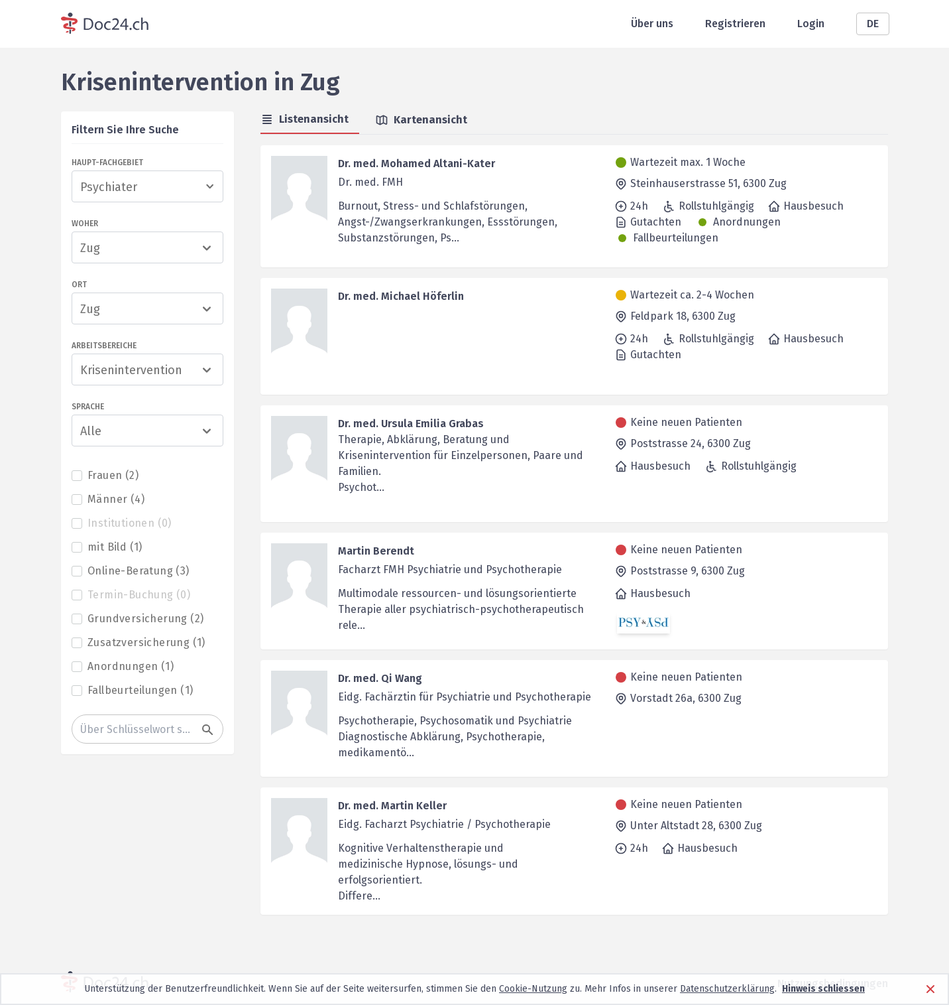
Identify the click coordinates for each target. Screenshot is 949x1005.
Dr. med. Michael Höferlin (401, 296)
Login (810, 23)
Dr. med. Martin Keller (392, 805)
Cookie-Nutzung (533, 988)
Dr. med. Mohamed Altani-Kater (416, 163)
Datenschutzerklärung (727, 988)
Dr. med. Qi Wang (380, 678)
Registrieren (735, 23)
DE (873, 23)
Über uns (652, 23)
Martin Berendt (376, 551)
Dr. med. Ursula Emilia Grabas (411, 423)
